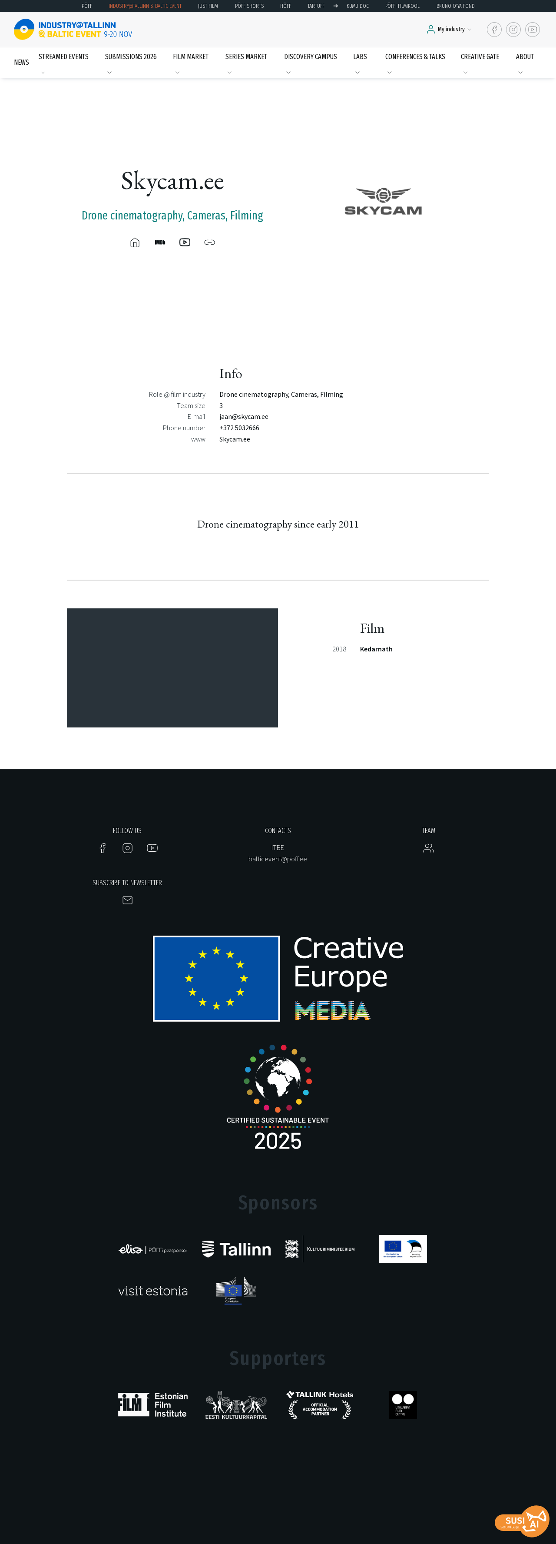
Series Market (246, 57)
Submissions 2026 (131, 57)
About (525, 57)
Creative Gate (480, 57)
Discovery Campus (310, 57)
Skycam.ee (234, 439)
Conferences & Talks (415, 57)
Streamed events (64, 57)
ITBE (277, 847)
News (21, 62)
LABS (360, 57)
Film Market (190, 57)
